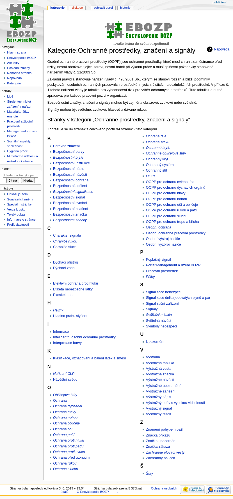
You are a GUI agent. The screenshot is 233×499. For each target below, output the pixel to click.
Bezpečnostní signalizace (73, 192)
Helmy (58, 310)
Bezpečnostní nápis (68, 169)
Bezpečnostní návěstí (70, 175)
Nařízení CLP (63, 374)
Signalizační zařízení (162, 304)
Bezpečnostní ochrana (70, 180)
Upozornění (155, 342)
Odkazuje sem (17, 194)
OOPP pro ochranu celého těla (170, 182)
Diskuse (77, 7)
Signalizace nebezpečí (164, 292)
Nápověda (221, 49)
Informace (61, 332)
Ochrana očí (62, 429)
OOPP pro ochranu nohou (166, 199)
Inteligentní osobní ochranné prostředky (84, 337)
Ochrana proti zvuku (69, 452)
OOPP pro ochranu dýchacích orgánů (175, 188)
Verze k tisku (16, 209)
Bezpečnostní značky (70, 220)
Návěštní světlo (65, 380)
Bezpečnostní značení (70, 209)
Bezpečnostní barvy (68, 152)
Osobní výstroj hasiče (163, 239)
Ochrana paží (63, 435)
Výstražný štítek (158, 414)
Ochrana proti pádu (68, 446)
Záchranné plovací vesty (165, 452)
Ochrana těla (156, 136)
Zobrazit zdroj (103, 7)
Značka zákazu (158, 447)
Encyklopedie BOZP (21, 57)
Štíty (149, 473)
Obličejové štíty (65, 395)
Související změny (20, 199)
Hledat (6, 168)
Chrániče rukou (65, 241)
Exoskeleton (62, 295)
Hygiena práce (17, 151)
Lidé (10, 96)
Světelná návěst (158, 321)
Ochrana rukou (65, 463)
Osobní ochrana (158, 227)
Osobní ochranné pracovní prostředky (175, 233)
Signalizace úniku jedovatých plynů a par (178, 298)
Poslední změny (18, 68)
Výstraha (153, 357)
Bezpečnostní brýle (68, 158)
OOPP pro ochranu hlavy (166, 193)
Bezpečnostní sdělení (70, 186)
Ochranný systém (160, 165)
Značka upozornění (161, 441)
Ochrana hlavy (64, 412)
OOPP (151, 176)
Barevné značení (66, 146)
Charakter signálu (67, 235)
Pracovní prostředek (162, 271)
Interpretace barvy (67, 343)
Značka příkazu (158, 435)
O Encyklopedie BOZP (93, 491)
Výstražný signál (159, 408)
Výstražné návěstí (160, 380)
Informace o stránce (21, 219)
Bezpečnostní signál (69, 197)
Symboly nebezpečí (161, 326)
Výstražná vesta (158, 369)
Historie (125, 7)
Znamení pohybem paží (164, 429)
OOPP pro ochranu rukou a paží (171, 210)
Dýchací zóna (64, 268)
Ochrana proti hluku (68, 440)
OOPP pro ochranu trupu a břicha (172, 222)
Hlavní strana (16, 52)
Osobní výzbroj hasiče (163, 244)
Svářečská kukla (159, 315)
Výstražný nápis (158, 397)
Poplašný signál (158, 260)
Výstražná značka (160, 374)
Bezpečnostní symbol (70, 203)
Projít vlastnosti (18, 224)
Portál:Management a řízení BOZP (173, 265)
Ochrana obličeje (66, 423)
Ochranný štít (156, 170)
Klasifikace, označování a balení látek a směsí (89, 358)
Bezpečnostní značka (70, 214)
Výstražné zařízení (160, 391)
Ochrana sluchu (65, 469)
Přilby (150, 277)
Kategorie (57, 7)
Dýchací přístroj (65, 262)
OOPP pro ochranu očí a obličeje (172, 205)
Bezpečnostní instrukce (71, 163)
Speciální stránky (19, 204)
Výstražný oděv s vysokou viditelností (175, 403)
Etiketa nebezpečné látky (73, 289)
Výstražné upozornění (163, 386)
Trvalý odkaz (16, 214)
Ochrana (60, 401)
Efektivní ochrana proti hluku (75, 283)
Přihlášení (220, 2)
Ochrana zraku (157, 142)
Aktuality (13, 62)
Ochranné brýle (158, 148)
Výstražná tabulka (160, 363)
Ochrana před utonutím (71, 457)
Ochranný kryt (157, 159)
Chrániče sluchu (66, 247)
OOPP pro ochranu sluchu (167, 216)
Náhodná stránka (19, 73)
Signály (152, 309)
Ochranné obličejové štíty (166, 153)
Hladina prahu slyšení (70, 316)
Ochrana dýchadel (67, 406)
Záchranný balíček (160, 458)
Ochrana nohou (65, 418)
